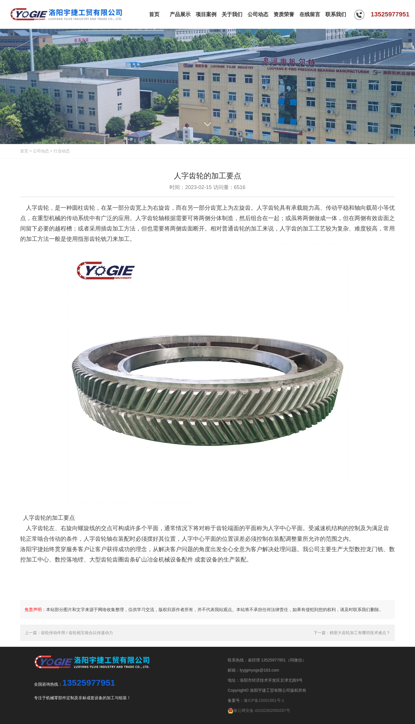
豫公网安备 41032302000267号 (259, 710)
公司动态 (41, 151)
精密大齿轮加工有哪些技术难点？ (360, 632)
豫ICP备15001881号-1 (264, 700)
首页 (24, 151)
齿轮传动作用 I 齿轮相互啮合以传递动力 (77, 632)
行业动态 (62, 151)
